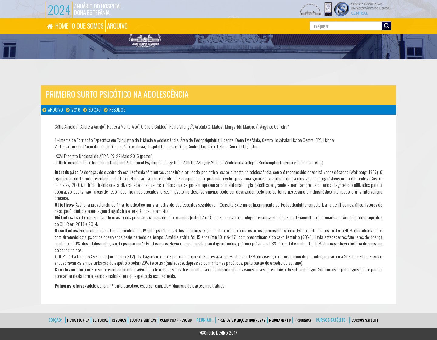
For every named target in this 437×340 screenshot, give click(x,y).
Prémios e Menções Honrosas (241, 320)
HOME (61, 25)
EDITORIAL (100, 320)
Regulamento (280, 320)
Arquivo (55, 109)
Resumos (117, 109)
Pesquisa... (282, 18)
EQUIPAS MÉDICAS (143, 320)
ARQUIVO (117, 25)
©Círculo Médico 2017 (218, 332)
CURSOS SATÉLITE (364, 320)
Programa (302, 320)
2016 (75, 109)
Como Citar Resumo (176, 320)
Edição (95, 109)
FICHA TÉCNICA (78, 320)
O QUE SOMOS (88, 25)
